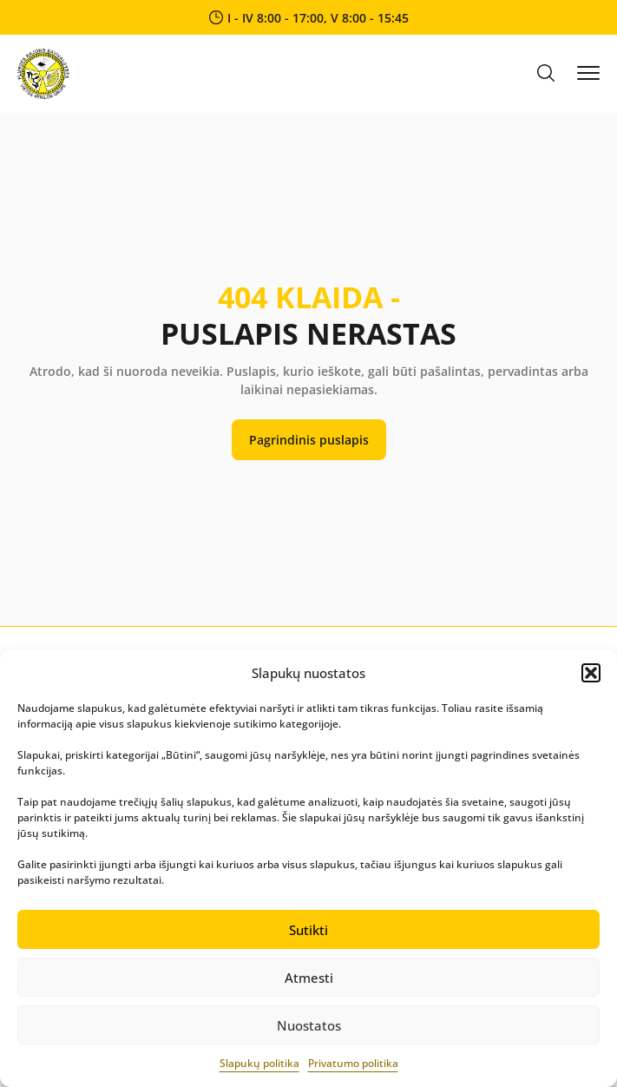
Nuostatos (309, 1025)
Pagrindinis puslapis (309, 440)
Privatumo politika (353, 1063)
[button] (591, 673)
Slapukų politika (259, 1063)
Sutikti (308, 930)
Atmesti (309, 977)
